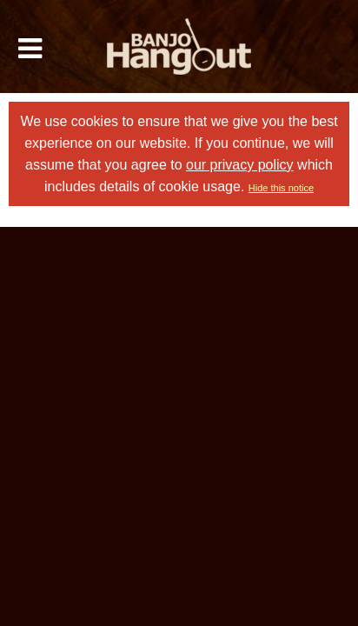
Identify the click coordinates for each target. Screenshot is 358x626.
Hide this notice (281, 188)
